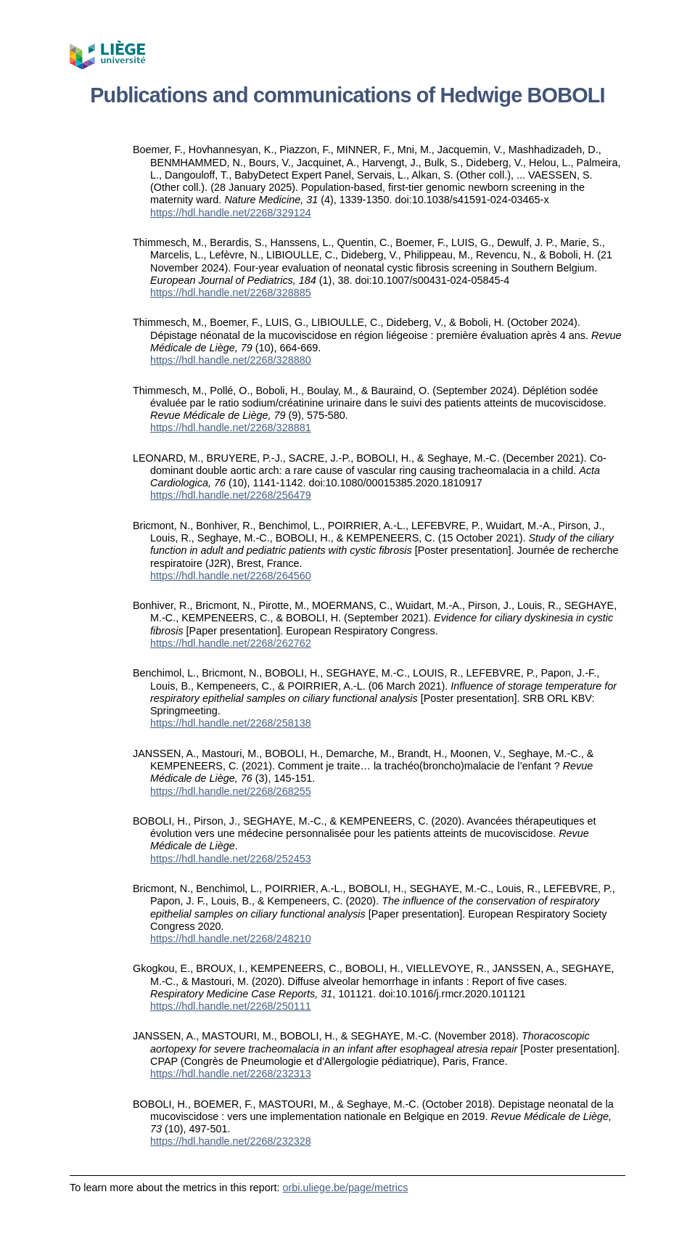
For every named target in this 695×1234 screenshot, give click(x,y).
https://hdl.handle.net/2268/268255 (230, 791)
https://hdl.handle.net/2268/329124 (230, 212)
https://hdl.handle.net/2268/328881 (230, 427)
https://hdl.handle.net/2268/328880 (230, 360)
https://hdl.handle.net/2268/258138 (230, 723)
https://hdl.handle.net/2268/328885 (230, 292)
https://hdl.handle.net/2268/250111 (230, 1006)
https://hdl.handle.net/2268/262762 (230, 643)
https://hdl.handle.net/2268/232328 (230, 1141)
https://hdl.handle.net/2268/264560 (230, 575)
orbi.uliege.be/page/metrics (345, 1187)
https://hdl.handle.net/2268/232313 (230, 1073)
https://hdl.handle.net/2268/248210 (230, 938)
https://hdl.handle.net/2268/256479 (230, 495)
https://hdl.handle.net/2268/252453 (230, 859)
